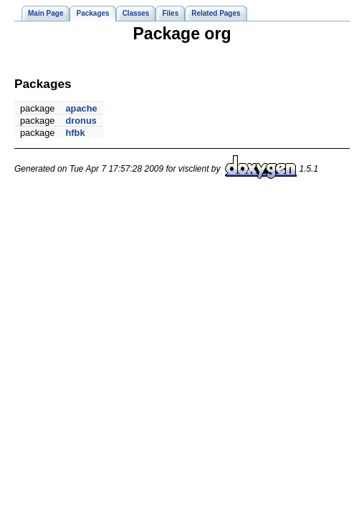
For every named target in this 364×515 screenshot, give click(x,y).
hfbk (75, 132)
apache (81, 108)
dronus (81, 120)
